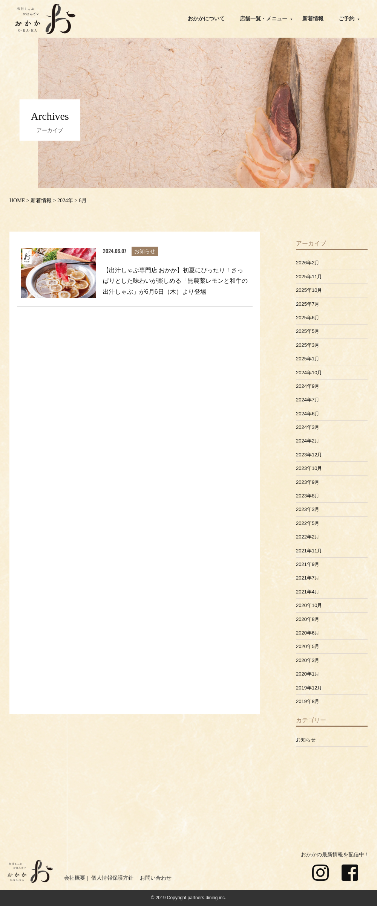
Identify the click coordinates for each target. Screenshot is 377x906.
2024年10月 (309, 372)
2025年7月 (307, 304)
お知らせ (306, 740)
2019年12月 (309, 688)
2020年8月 (307, 619)
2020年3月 (307, 660)
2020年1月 (307, 674)
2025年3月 (307, 345)
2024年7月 (307, 400)
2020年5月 (307, 646)
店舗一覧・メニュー (263, 18)
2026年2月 (307, 262)
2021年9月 (307, 564)
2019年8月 (307, 701)
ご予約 (346, 18)
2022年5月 (307, 523)
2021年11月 (309, 551)
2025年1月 (307, 358)
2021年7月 (307, 578)
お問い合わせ (156, 878)
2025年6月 (307, 317)
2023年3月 (307, 509)
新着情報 (312, 18)
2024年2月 (307, 441)
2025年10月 (309, 290)
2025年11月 (309, 276)
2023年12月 (309, 455)
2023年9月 (307, 482)
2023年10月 (309, 468)
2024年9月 (307, 386)
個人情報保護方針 (112, 878)
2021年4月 (307, 592)
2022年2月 (307, 537)
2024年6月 (307, 413)
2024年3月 (307, 427)
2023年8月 (307, 496)
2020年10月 (309, 605)
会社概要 (74, 878)
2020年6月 (307, 633)
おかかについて (206, 18)
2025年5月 (307, 331)
